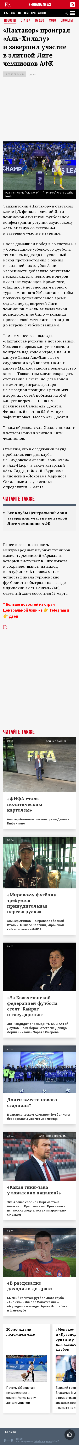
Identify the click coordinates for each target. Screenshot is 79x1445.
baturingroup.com (43, 1441)
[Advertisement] (39, 110)
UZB (33, 13)
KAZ (6, 13)
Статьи (25, 21)
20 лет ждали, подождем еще (20, 1332)
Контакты (10, 1431)
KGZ (13, 13)
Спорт (32, 74)
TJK (19, 13)
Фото (52, 21)
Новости (10, 21)
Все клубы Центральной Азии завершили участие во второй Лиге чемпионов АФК (37, 518)
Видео (39, 21)
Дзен (13, 616)
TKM (26, 13)
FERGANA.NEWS (40, 4)
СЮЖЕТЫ (67, 21)
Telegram (57, 610)
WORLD (42, 13)
